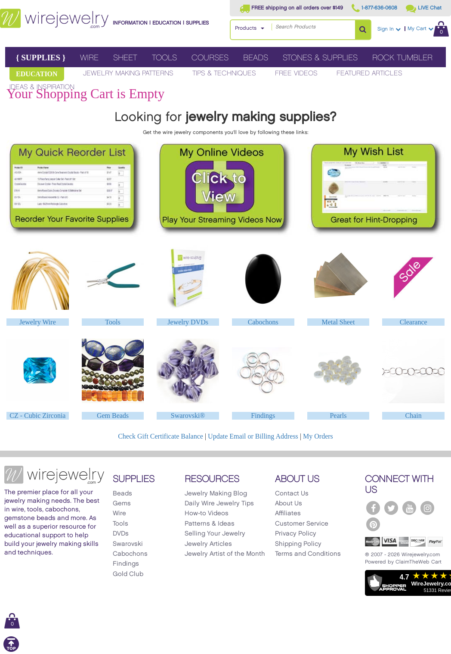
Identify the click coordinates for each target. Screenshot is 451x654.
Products (245, 28)
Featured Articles (369, 73)
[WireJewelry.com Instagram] (427, 508)
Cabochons (263, 322)
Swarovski (128, 544)
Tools (164, 58)
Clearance (413, 322)
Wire (89, 58)
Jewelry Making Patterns (128, 73)
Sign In (389, 29)
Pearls (338, 415)
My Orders (318, 436)
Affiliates (288, 514)
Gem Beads (113, 415)
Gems (122, 504)
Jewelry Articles (208, 544)
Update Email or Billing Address (253, 436)
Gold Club (128, 574)
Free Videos (296, 73)
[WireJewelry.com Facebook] (373, 508)
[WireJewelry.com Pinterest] (373, 524)
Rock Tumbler (402, 58)
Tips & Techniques (224, 73)
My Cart (428, 28)
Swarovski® (188, 415)
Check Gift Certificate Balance (160, 436)
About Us (288, 504)
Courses (210, 58)
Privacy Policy (295, 534)
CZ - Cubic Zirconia (37, 415)
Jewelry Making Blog (216, 494)
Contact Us (292, 494)
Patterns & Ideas (210, 524)
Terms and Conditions (308, 554)
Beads (255, 58)
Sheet (125, 58)
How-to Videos (207, 514)
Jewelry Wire (37, 322)
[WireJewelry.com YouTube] (409, 508)
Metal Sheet (338, 322)
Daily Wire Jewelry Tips (219, 504)
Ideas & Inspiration (41, 87)
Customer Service (301, 524)
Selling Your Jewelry (215, 534)
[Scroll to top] (11, 650)
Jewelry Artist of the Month (225, 554)
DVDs (121, 534)
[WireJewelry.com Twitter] (391, 508)
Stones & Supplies (320, 58)
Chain (413, 415)
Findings (263, 415)
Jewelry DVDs (187, 322)
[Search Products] (363, 29)
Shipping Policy (298, 544)
